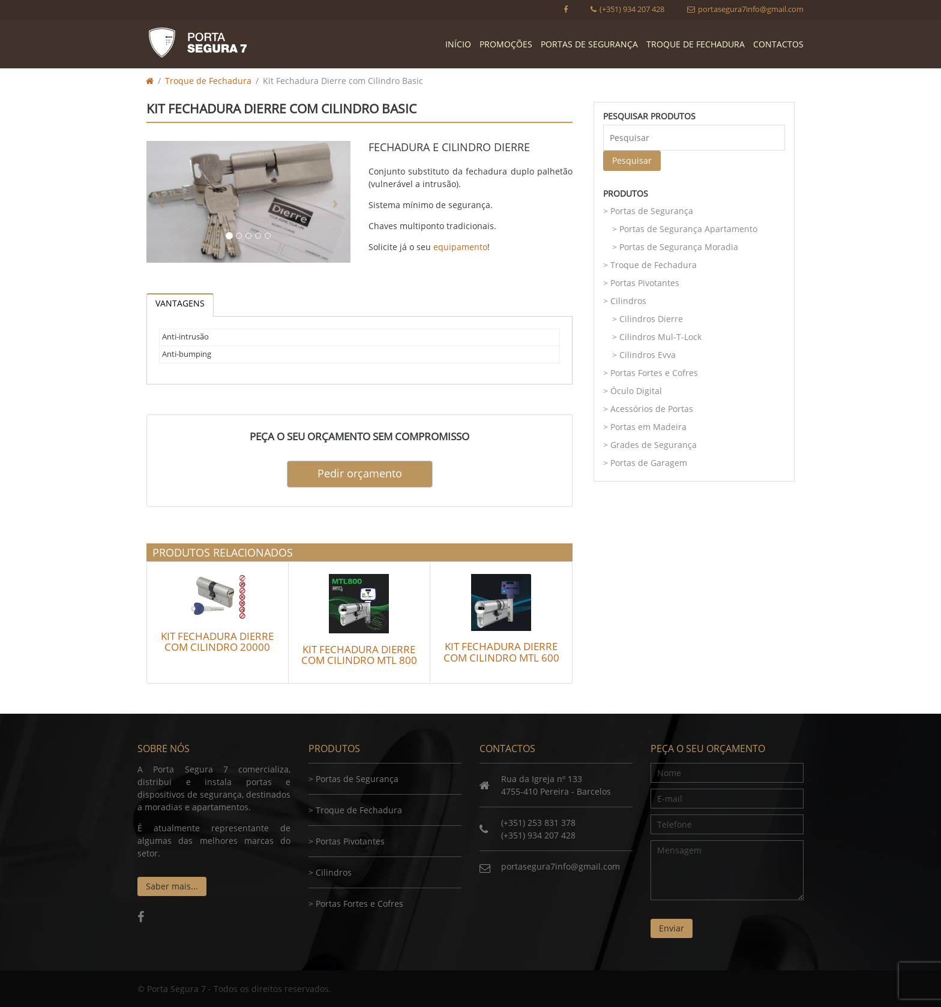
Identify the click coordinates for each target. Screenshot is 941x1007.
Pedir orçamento (359, 473)
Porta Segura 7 (197, 42)
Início (458, 44)
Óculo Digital (636, 390)
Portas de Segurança (589, 44)
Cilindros (628, 300)
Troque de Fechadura (695, 44)
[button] (161, 202)
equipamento (460, 246)
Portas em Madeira (648, 426)
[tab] (180, 305)
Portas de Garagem (648, 462)
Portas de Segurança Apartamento (688, 229)
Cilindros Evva (647, 354)
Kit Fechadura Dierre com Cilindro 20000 (217, 641)
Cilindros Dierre (651, 318)
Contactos (778, 44)
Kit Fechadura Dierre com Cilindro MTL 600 (501, 651)
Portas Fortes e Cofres (654, 372)
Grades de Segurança (653, 444)
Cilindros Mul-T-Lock (660, 336)
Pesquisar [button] (632, 160)
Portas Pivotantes (644, 282)
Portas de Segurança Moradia (678, 246)
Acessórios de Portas (651, 408)
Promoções (506, 44)
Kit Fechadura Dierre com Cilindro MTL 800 (359, 654)
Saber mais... (172, 886)
